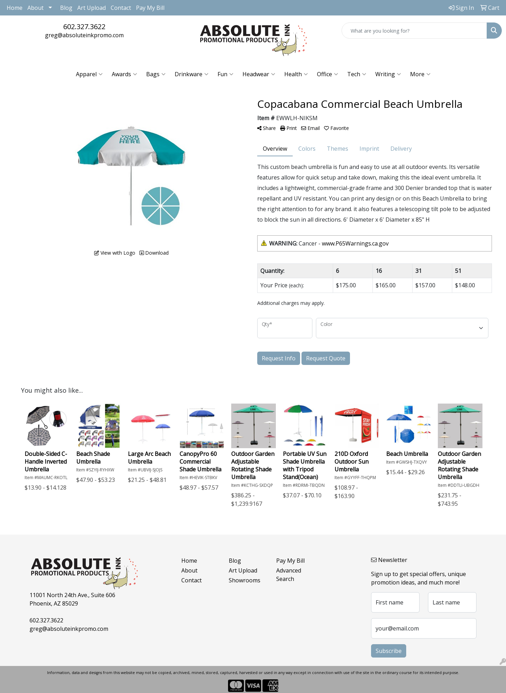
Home (14, 8)
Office (327, 74)
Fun (225, 74)
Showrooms (244, 580)
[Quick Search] (414, 30)
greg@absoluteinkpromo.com (84, 35)
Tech (356, 74)
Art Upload (91, 8)
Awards (124, 74)
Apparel (89, 74)
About (35, 8)
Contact (121, 8)
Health (296, 74)
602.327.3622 (84, 26)
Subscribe (389, 651)
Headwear (258, 74)
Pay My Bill (150, 8)
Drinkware (191, 74)
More (420, 74)
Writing (388, 74)
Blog (66, 8)
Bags (156, 74)
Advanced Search (288, 575)
